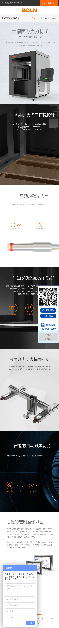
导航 (5, 10)
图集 (47, 18)
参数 (54, 18)
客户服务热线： (12, 3)
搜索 (54, 10)
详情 (34, 18)
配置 (40, 18)
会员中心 (50, 3)
